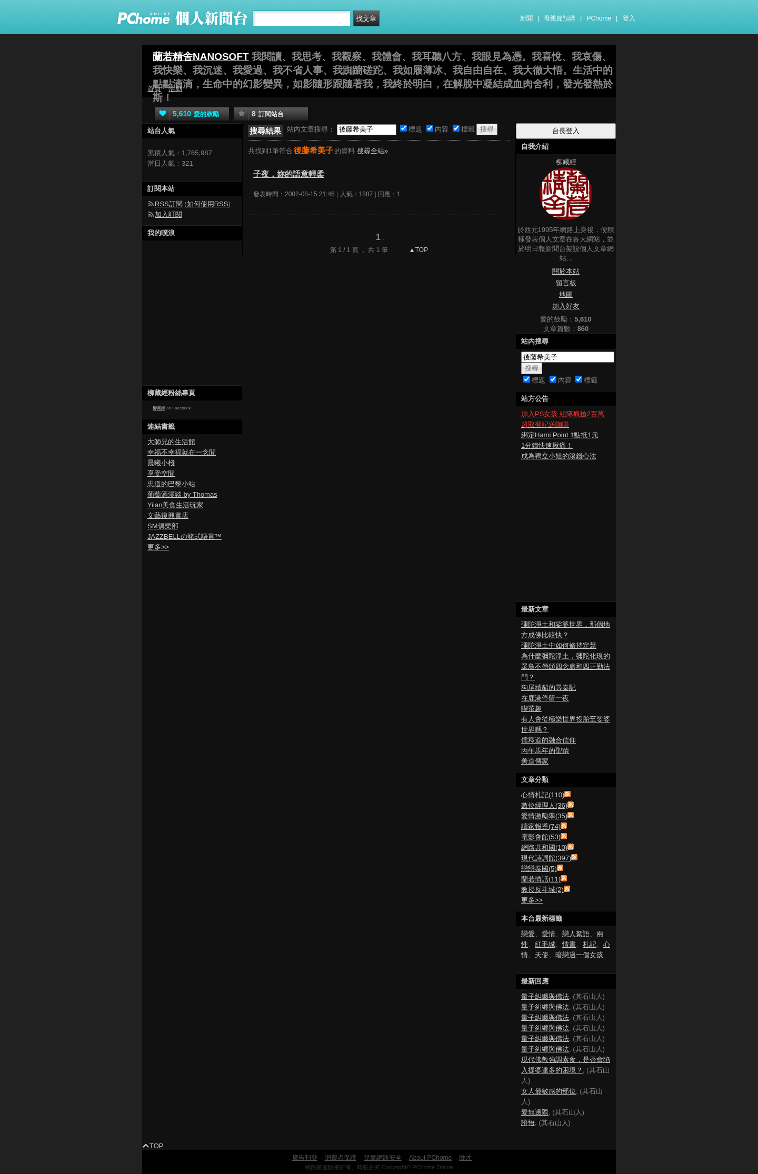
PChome (598, 18)
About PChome (430, 1157)
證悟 (528, 1123)
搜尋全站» (372, 151)
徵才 (465, 1157)
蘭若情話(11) (541, 879)
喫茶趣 (531, 709)
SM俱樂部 (162, 526)
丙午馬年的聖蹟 (545, 751)
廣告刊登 (304, 1157)
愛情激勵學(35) (544, 816)
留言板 (566, 283)
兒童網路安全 (383, 1157)
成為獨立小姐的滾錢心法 (558, 456)
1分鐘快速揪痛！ (547, 445)
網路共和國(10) (544, 847)
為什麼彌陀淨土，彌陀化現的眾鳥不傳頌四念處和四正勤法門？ (565, 666)
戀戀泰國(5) (539, 868)
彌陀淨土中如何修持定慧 (558, 645)
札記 (589, 944)
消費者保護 (340, 1157)
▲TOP (417, 250)
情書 (569, 944)
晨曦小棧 (161, 463)
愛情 (548, 934)
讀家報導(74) (541, 826)
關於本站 (566, 271)
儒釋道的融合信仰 (548, 740)
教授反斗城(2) (542, 890)
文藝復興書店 (167, 515)
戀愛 (528, 934)
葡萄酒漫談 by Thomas (182, 494)
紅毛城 (545, 944)
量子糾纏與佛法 (545, 996)
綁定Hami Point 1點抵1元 (560, 435)
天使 (541, 955)
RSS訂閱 (169, 204)
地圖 (566, 294)
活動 (175, 89)
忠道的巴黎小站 (171, 484)
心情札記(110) (542, 795)
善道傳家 (534, 761)
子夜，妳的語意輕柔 (288, 173)
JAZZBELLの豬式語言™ (184, 536)
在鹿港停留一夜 (545, 698)
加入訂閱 (168, 214)
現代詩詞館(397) (546, 858)
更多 (532, 900)
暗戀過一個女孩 (579, 955)
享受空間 (161, 473)
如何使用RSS (207, 204)
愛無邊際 (534, 1112)
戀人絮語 (576, 934)
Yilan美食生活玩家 (175, 505)
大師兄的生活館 (171, 442)
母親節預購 (559, 18)
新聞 (526, 18)
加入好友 (566, 306)
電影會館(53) (541, 837)
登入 (629, 18)
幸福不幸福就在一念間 (181, 452)
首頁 (154, 89)
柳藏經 (159, 408)
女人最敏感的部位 (548, 1091)
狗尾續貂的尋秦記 (548, 687)
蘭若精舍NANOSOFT (201, 56)
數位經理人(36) (544, 805)
